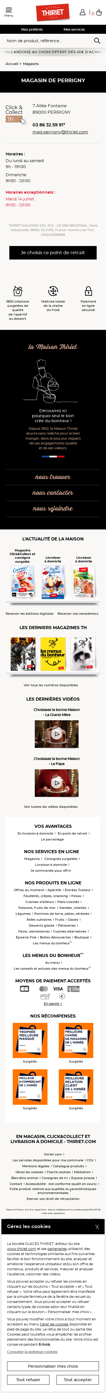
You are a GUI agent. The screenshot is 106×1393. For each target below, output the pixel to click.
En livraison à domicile (35, 833)
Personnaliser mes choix (53, 1366)
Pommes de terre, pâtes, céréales (61, 914)
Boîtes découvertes (55, 937)
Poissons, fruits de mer (37, 908)
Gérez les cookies (29, 1172)
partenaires (57, 1249)
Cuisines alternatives (69, 931)
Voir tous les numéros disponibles (51, 685)
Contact (16, 1184)
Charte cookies (59, 1172)
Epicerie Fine (26, 937)
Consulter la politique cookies (32, 1352)
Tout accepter (78, 1379)
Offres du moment (29, 890)
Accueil (12, 64)
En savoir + (53, 1003)
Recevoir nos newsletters (78, 613)
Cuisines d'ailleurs (39, 902)
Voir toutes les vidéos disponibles (51, 806)
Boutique (81, 937)
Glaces (73, 920)
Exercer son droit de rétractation (53, 1199)
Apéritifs (54, 890)
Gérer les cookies (54, 1324)
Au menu (52, 963)
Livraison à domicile (51, 865)
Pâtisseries (67, 925)
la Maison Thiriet (53, 347)
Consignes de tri (55, 1178)
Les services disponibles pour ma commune (47, 1160)
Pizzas (76, 896)
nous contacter (53, 493)
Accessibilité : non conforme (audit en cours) (61, 1184)
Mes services (74, 29)
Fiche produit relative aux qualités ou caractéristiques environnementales (53, 1191)
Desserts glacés (42, 925)
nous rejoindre (52, 508)
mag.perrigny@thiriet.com (60, 132)
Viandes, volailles (72, 908)
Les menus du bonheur (52, 943)
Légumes (23, 914)
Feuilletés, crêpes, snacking (45, 896)
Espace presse (83, 1178)
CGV (90, 1160)
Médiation (82, 1172)
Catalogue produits (68, 1166)
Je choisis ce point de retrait (53, 252)
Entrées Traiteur (78, 890)
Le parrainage (52, 839)
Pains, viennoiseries (34, 931)
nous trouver (53, 477)
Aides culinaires (39, 920)
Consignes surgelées (61, 859)
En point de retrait (72, 833)
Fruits (59, 920)
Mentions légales (35, 1166)
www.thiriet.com (21, 1249)
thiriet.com (53, 1154)
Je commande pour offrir (51, 871)
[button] (82, 12)
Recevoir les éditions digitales (30, 613)
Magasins (31, 64)
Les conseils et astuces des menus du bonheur (52, 969)
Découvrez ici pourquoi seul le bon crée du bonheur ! (53, 415)
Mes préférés (32, 29)
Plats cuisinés (68, 902)
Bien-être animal (24, 1178)
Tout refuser (28, 1379)
